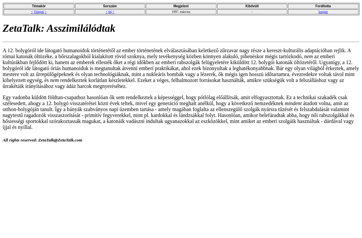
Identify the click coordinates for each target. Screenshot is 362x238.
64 (109, 12)
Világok (39, 12)
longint (323, 12)
